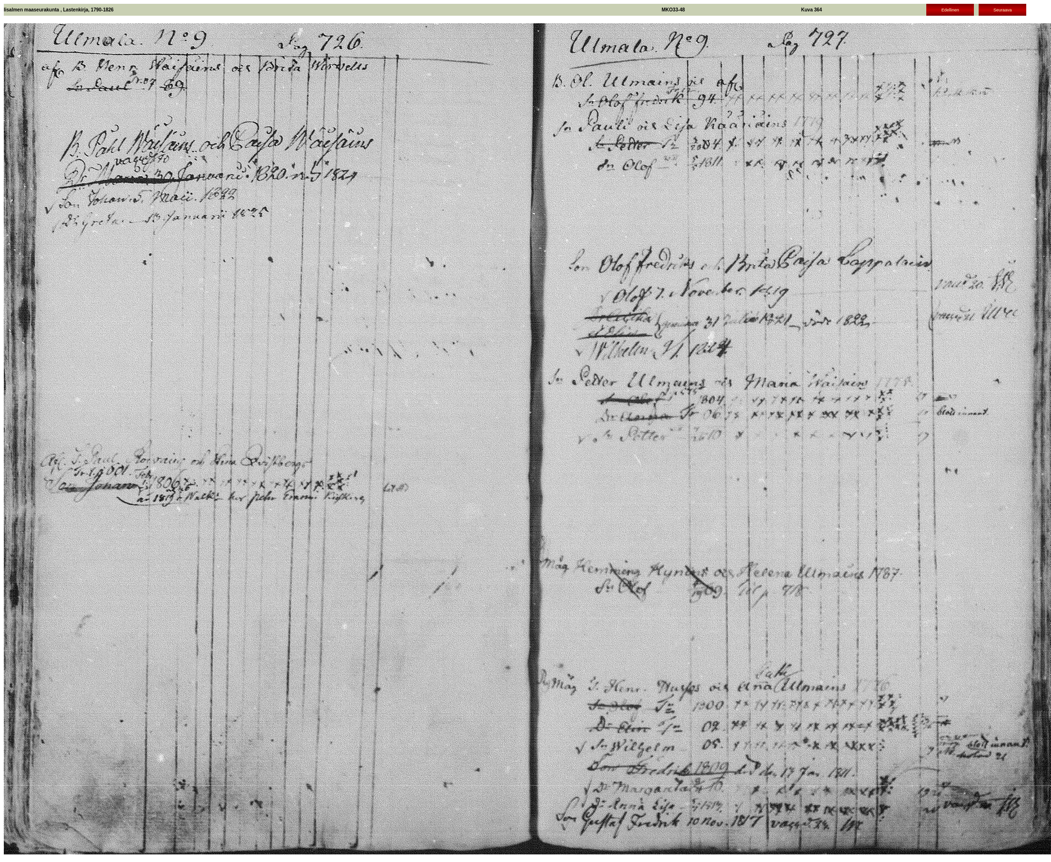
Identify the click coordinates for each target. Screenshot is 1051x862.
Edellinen (950, 10)
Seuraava (1002, 10)
